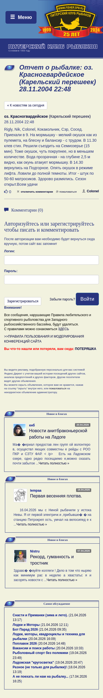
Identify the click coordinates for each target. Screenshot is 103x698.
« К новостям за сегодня (25, 105)
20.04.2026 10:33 (69, 648)
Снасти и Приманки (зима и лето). (40, 615)
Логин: (9, 251)
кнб (32, 425)
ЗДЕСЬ (63, 329)
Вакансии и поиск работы (34, 648)
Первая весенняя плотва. (56, 496)
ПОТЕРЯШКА (85, 349)
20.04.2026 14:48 (51, 643)
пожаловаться (66, 191)
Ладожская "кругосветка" (34, 662)
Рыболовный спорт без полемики (40, 653)
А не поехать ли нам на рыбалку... (40, 676)
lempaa (35, 490)
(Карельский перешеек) (47, 116)
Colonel (90, 191)
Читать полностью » (53, 463)
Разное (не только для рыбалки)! (40, 667)
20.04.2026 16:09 (42, 639)
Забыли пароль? (62, 299)
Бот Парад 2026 (25, 629)
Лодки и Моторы (26, 625)
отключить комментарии (35, 191)
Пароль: (11, 271)
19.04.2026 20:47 (69, 662)
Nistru (35, 551)
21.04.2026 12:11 (54, 625)
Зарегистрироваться (22, 301)
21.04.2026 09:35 (52, 629)
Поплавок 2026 (25, 643)
